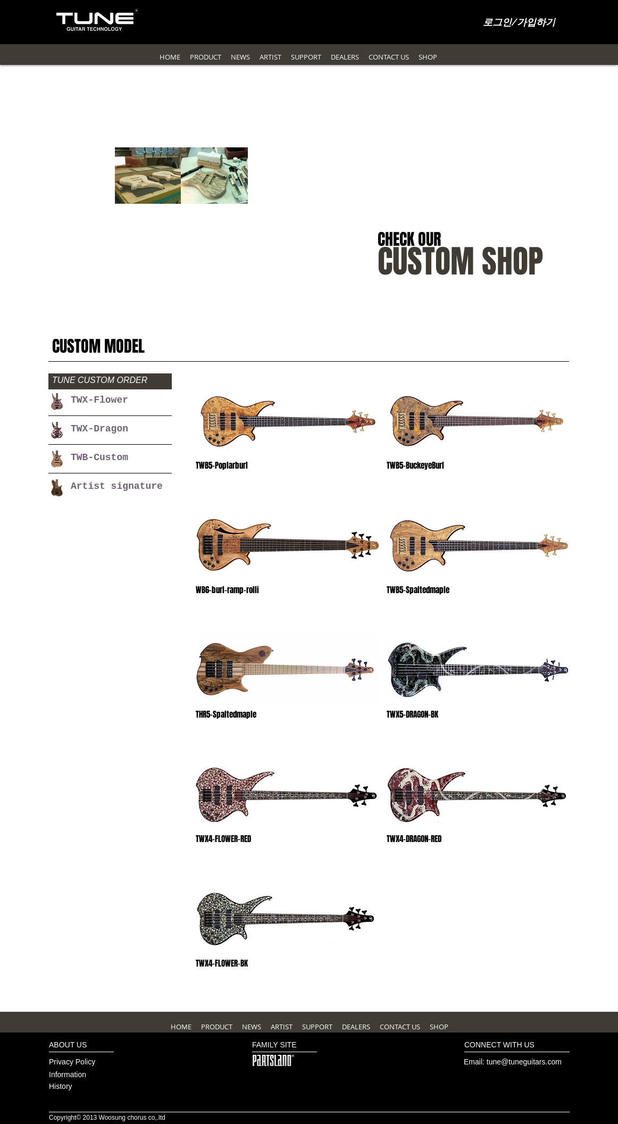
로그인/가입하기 (519, 23)
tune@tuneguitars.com (524, 1062)
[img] (287, 442)
